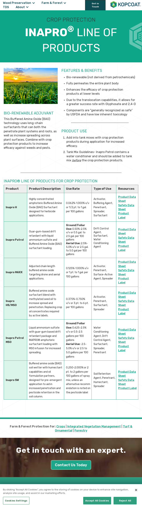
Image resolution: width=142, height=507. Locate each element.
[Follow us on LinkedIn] (130, 487)
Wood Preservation (17, 3)
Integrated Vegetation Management (94, 426)
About (20, 7)
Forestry (81, 430)
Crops (60, 426)
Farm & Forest (52, 3)
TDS (6, 7)
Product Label (127, 388)
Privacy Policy (38, 488)
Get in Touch (95, 5)
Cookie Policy (57, 488)
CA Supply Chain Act (79, 488)
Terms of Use (102, 488)
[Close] (136, 494)
